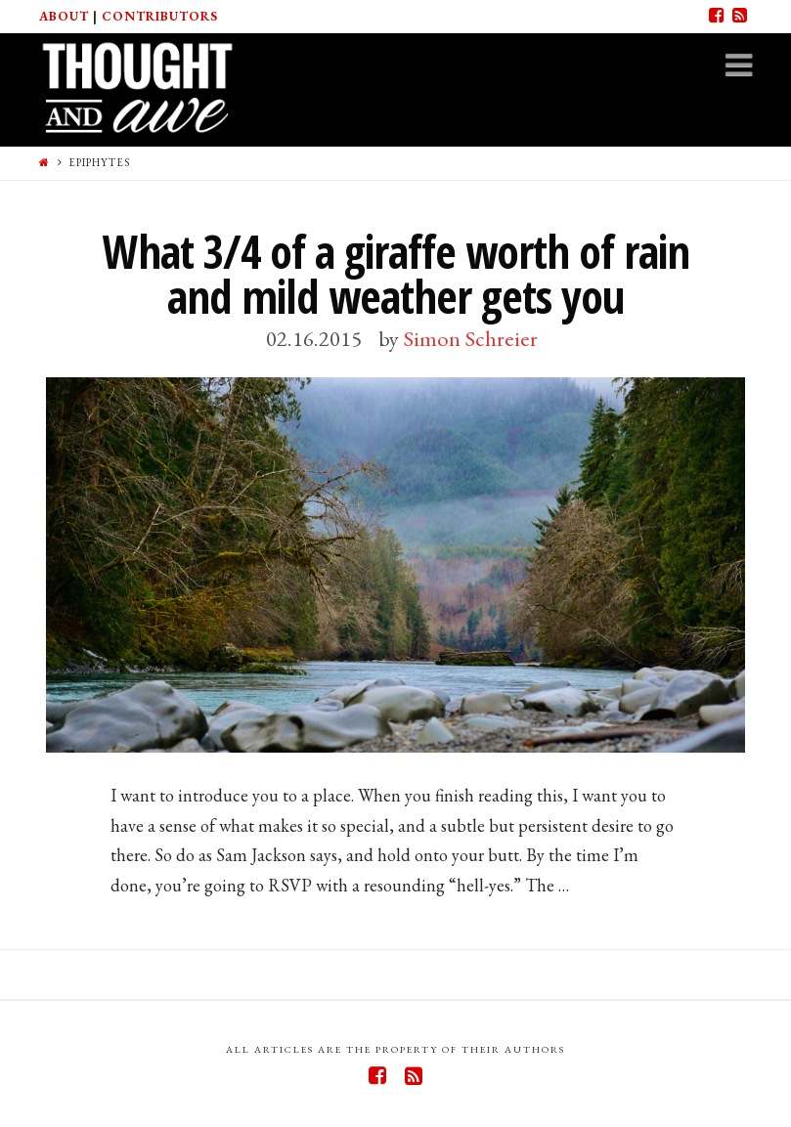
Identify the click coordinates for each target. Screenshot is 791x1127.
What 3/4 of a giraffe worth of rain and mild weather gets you (396, 274)
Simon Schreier (471, 338)
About (64, 16)
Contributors (160, 16)
